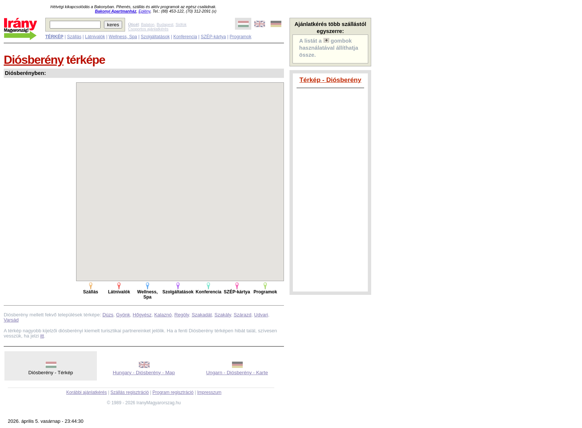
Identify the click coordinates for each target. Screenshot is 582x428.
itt (42, 336)
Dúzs (108, 314)
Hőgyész (142, 314)
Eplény (144, 11)
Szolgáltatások (155, 36)
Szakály (223, 314)
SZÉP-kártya (213, 36)
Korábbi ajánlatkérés (86, 392)
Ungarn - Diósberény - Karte (237, 372)
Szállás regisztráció (130, 392)
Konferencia (185, 36)
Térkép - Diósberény (331, 79)
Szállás (74, 36)
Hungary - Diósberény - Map (144, 372)
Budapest (165, 24)
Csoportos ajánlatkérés (148, 29)
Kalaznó (162, 314)
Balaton (147, 24)
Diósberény (33, 59)
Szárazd (243, 314)
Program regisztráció (173, 392)
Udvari (261, 314)
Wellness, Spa (123, 36)
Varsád (11, 320)
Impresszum (209, 392)
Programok (241, 36)
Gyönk (123, 314)
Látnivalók (95, 36)
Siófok (181, 24)
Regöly (181, 314)
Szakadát (202, 314)
